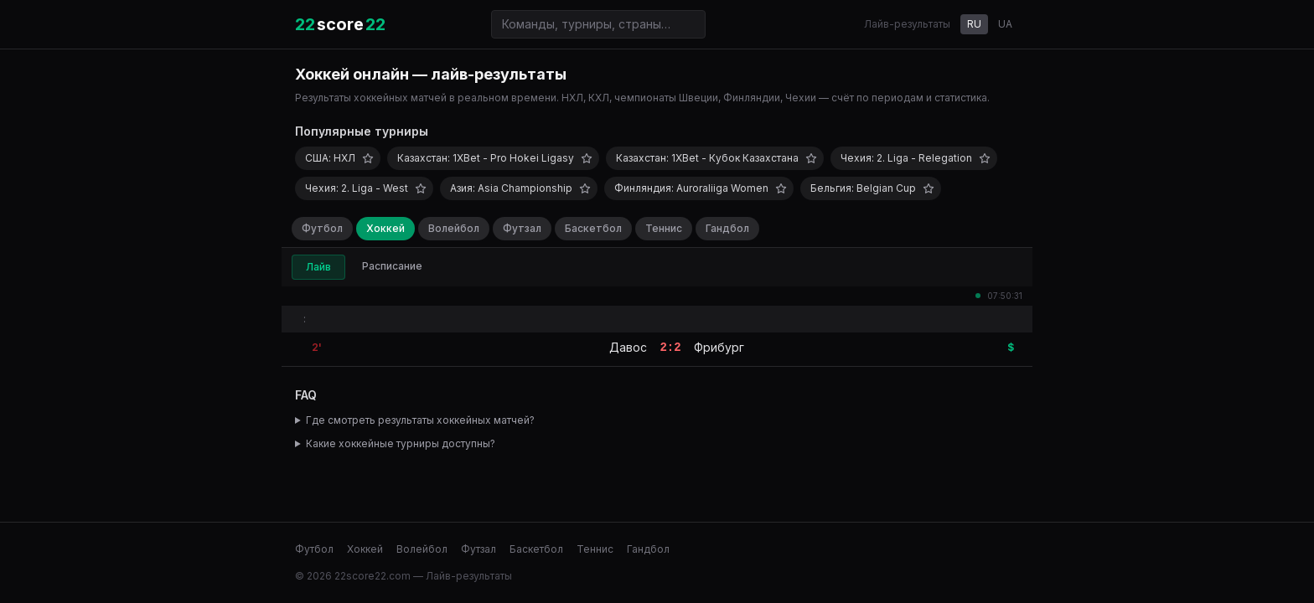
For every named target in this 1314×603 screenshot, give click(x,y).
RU (974, 24)
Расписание (392, 266)
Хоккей (385, 228)
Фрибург (719, 347)
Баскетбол (593, 228)
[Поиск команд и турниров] (598, 24)
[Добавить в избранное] (368, 158)
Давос (628, 347)
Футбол (322, 228)
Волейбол (453, 228)
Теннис (663, 228)
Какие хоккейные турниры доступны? (400, 443)
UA (1005, 24)
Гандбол (727, 228)
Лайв (318, 266)
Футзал (522, 228)
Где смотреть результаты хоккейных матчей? (420, 420)
